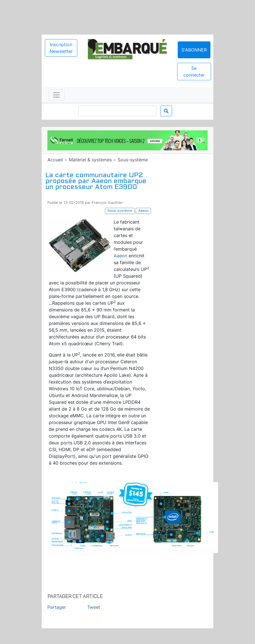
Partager (56, 607)
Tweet (93, 607)
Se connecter (194, 71)
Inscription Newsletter (61, 48)
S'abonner (194, 50)
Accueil (55, 159)
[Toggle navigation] (56, 95)
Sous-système (133, 159)
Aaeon (120, 256)
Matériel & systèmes (90, 159)
